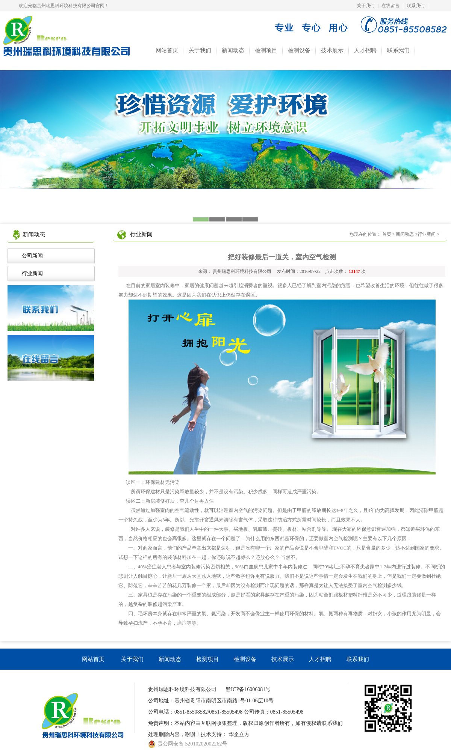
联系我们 (416, 5)
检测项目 (266, 50)
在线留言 (390, 5)
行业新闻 (31, 273)
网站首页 (167, 50)
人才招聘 (365, 50)
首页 (386, 234)
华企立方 (239, 734)
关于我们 (366, 5)
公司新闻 (31, 256)
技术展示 (332, 50)
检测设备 (299, 50)
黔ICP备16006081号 (248, 689)
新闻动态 (233, 50)
